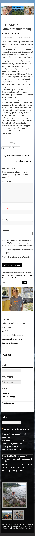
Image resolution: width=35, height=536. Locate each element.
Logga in (5, 393)
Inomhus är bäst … (24, 161)
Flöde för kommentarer (11, 400)
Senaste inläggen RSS (16, 429)
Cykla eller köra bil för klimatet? (14, 456)
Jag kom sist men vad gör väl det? (16, 156)
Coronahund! (7, 453)
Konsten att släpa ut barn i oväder (15, 467)
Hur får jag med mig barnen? (13, 470)
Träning (17, 34)
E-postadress (8, 220)
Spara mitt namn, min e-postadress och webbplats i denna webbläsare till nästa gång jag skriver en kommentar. (17, 243)
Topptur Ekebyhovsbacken (12, 443)
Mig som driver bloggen (12, 339)
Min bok (5, 331)
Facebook (6, 354)
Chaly (6, 34)
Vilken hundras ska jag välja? (13, 450)
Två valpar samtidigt (10, 446)
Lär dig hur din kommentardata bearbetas (17, 276)
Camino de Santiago (10, 343)
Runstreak (6, 437)
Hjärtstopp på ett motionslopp (14, 335)
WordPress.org (8, 403)
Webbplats (6, 230)
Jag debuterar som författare (13, 440)
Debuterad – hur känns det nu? (14, 434)
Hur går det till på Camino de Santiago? (17, 464)
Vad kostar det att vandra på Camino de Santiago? (17, 460)
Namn (5, 209)
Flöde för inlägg (8, 396)
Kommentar (7, 181)
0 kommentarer (24, 37)
